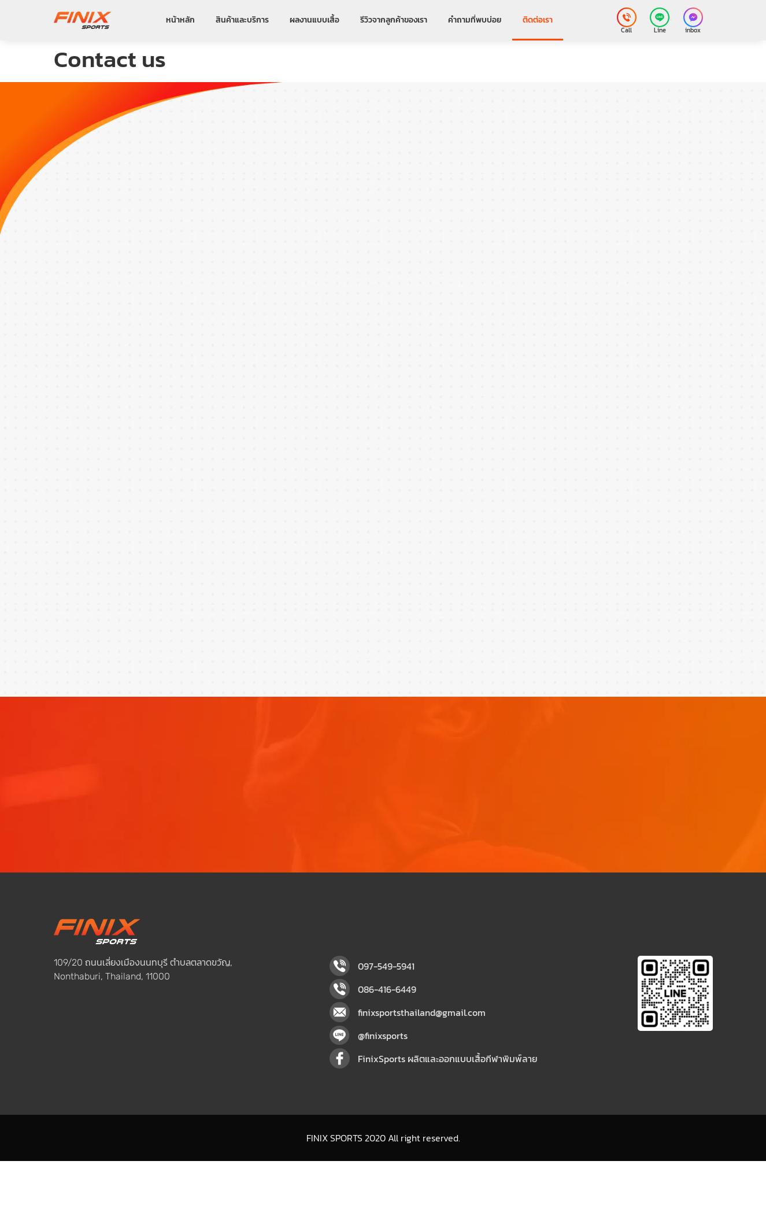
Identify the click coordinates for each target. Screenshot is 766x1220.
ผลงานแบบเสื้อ (314, 20)
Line (660, 30)
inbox (693, 30)
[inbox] (693, 17)
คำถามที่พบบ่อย (475, 20)
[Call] (627, 17)
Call (626, 30)
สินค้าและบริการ (242, 20)
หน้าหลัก (180, 20)
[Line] (659, 17)
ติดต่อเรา (538, 20)
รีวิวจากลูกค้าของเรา (393, 20)
